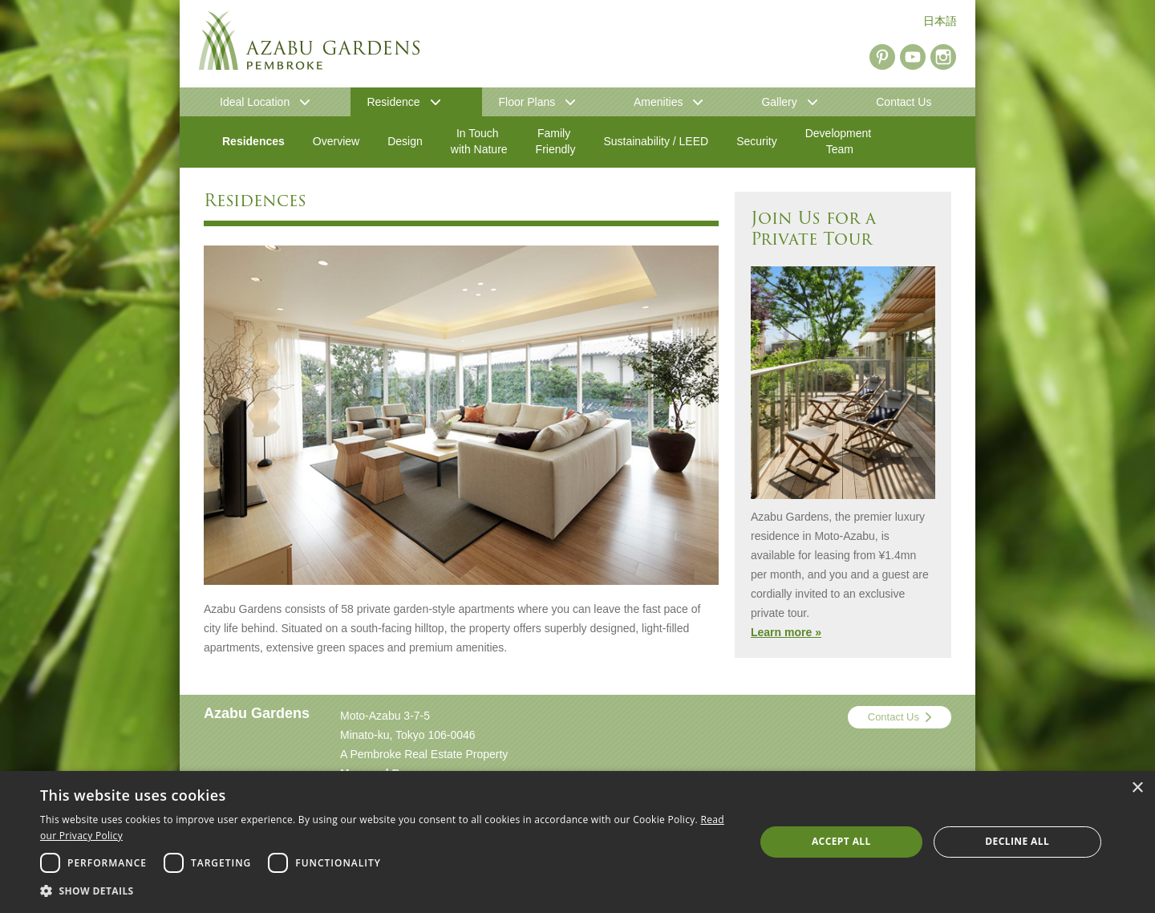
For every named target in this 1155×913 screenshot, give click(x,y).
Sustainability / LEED (655, 141)
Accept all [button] (841, 841)
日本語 (940, 20)
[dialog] (577, 842)
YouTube (913, 57)
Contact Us (893, 717)
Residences (253, 141)
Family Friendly (556, 141)
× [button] (1137, 788)
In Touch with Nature (479, 141)
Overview (336, 141)
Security (756, 141)
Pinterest (882, 57)
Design (405, 141)
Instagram (943, 57)
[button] (387, 891)
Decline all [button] (1017, 841)
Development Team (839, 141)
